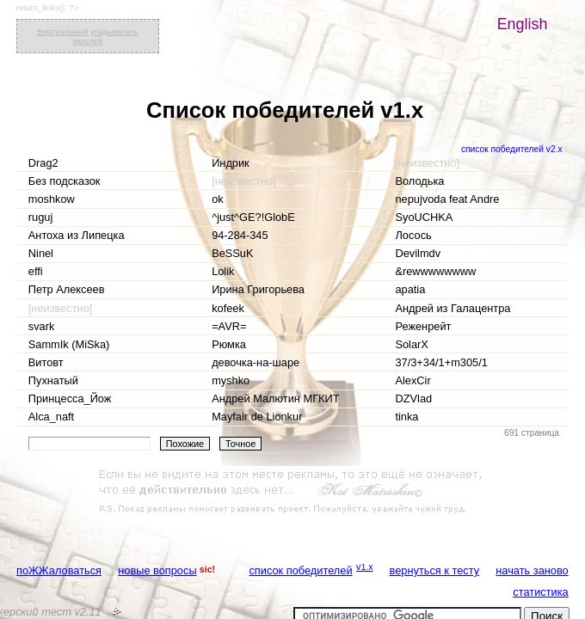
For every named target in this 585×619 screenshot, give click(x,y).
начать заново (532, 570)
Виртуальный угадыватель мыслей (88, 36)
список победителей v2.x (512, 149)
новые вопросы (157, 570)
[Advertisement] (292, 492)
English (522, 24)
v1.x (364, 566)
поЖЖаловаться (59, 570)
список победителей (300, 570)
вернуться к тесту (435, 570)
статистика (540, 591)
